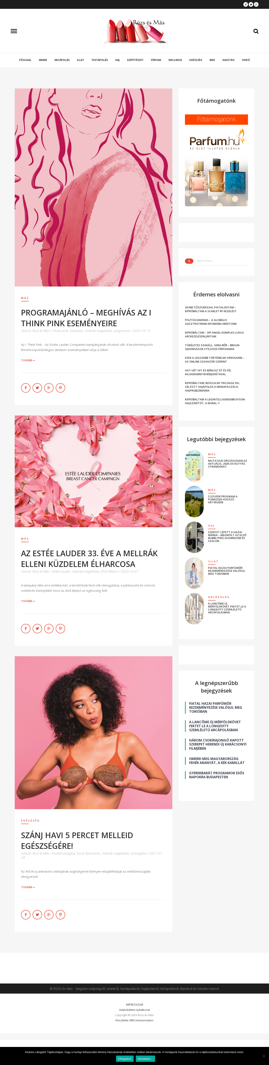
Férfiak (156, 60)
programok (121, 331)
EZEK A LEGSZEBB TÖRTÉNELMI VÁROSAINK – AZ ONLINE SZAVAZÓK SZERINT (214, 359)
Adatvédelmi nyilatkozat (134, 1010)
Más (212, 60)
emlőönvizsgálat (63, 853)
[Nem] (264, 1056)
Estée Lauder (61, 571)
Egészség (195, 60)
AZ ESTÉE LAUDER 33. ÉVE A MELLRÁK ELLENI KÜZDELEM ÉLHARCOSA (89, 558)
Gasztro (228, 60)
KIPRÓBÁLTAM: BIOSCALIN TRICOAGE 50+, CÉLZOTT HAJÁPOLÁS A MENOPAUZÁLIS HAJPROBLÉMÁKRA (212, 386)
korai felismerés (88, 853)
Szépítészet (135, 60)
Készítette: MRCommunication (134, 1020)
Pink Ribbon (109, 571)
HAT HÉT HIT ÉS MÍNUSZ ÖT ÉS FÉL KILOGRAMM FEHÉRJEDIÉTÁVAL (208, 372)
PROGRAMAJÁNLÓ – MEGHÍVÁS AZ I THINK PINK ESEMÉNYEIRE (86, 318)
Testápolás (99, 60)
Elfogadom (125, 1058)
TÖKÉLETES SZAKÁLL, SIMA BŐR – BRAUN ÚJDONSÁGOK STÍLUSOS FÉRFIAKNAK (212, 347)
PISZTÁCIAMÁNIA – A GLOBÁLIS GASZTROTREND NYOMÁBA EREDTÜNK (211, 322)
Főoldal (25, 60)
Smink (43, 60)
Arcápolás (62, 60)
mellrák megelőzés (98, 331)
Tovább (28, 360)
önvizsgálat (138, 853)
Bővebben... (145, 1058)
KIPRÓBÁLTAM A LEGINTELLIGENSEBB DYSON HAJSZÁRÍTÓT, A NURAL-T (215, 401)
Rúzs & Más (40, 331)
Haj (117, 60)
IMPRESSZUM (134, 1004)
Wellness (175, 60)
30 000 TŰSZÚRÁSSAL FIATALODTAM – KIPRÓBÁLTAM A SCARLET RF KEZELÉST (211, 309)
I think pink (60, 331)
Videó (246, 60)
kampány (76, 331)
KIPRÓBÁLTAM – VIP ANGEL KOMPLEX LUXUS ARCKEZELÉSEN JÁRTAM (214, 334)
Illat (80, 60)
